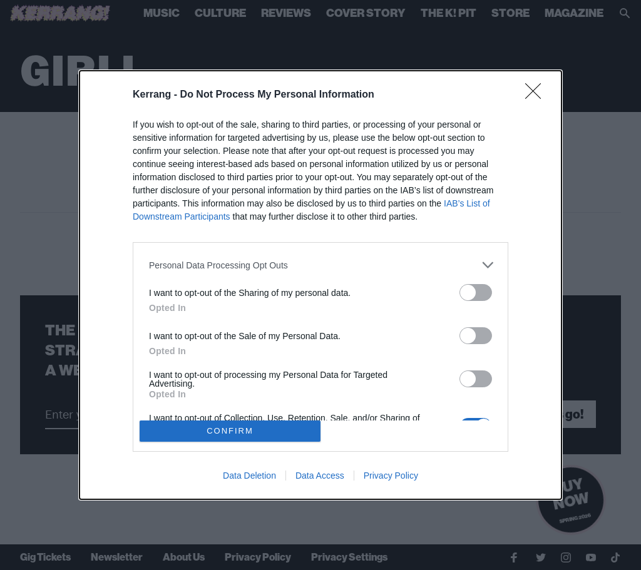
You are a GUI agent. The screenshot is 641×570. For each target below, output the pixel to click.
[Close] (537, 95)
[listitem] (320, 265)
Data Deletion (249, 476)
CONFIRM (230, 430)
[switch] (475, 292)
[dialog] (320, 285)
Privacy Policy (391, 476)
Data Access (319, 476)
